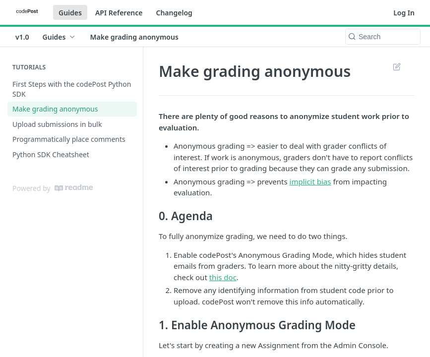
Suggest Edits (396, 66)
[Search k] (383, 36)
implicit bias (310, 181)
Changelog (174, 12)
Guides (70, 12)
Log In (404, 12)
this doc (223, 277)
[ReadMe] (74, 187)
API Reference (119, 12)
